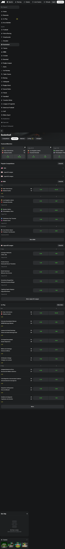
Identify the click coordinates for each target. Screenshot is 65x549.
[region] (9, 66)
